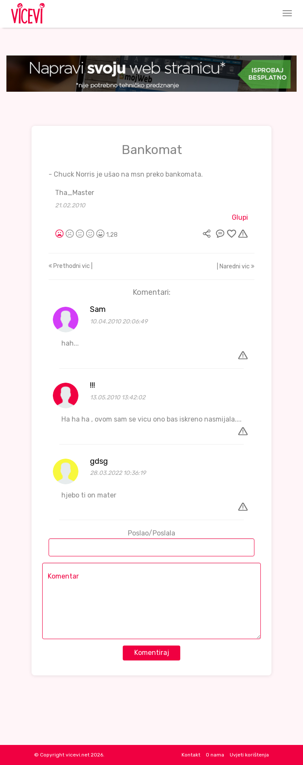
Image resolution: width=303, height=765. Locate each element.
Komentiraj (151, 653)
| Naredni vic (235, 266)
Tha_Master (74, 193)
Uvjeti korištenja (249, 755)
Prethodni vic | (70, 266)
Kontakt (191, 755)
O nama (215, 755)
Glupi (240, 217)
